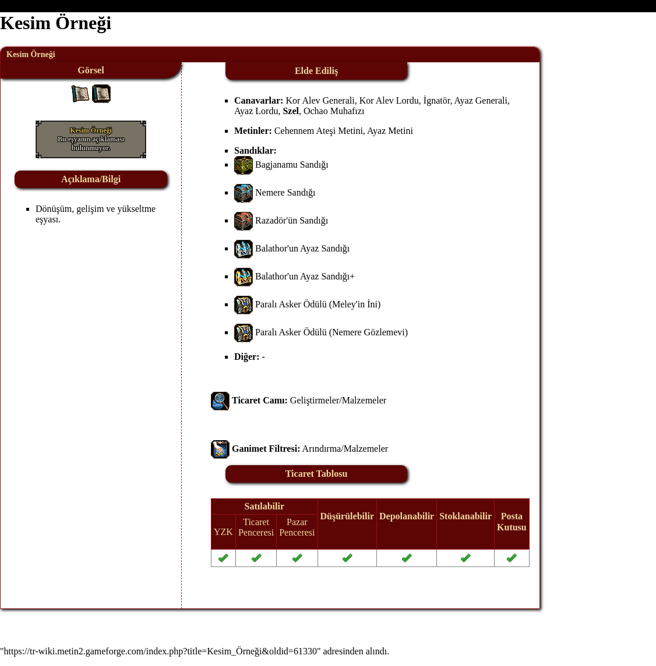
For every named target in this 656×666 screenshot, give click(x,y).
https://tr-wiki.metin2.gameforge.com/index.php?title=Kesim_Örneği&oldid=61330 (160, 651)
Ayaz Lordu (256, 111)
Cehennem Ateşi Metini (318, 131)
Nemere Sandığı (285, 192)
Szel (291, 111)
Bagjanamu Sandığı (292, 164)
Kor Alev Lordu (389, 100)
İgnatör (437, 100)
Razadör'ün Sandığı (291, 220)
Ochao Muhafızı (334, 111)
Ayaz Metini (390, 131)
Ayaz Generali (480, 100)
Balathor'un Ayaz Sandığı (302, 248)
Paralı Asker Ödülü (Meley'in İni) (317, 304)
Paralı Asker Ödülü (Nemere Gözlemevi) (331, 332)
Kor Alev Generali (319, 100)
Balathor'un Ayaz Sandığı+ (305, 276)
